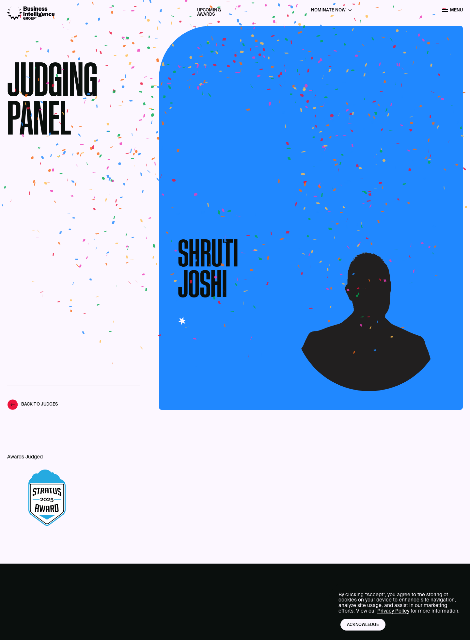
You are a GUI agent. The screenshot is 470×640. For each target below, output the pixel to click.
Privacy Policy (393, 611)
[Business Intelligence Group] (31, 13)
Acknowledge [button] (363, 625)
